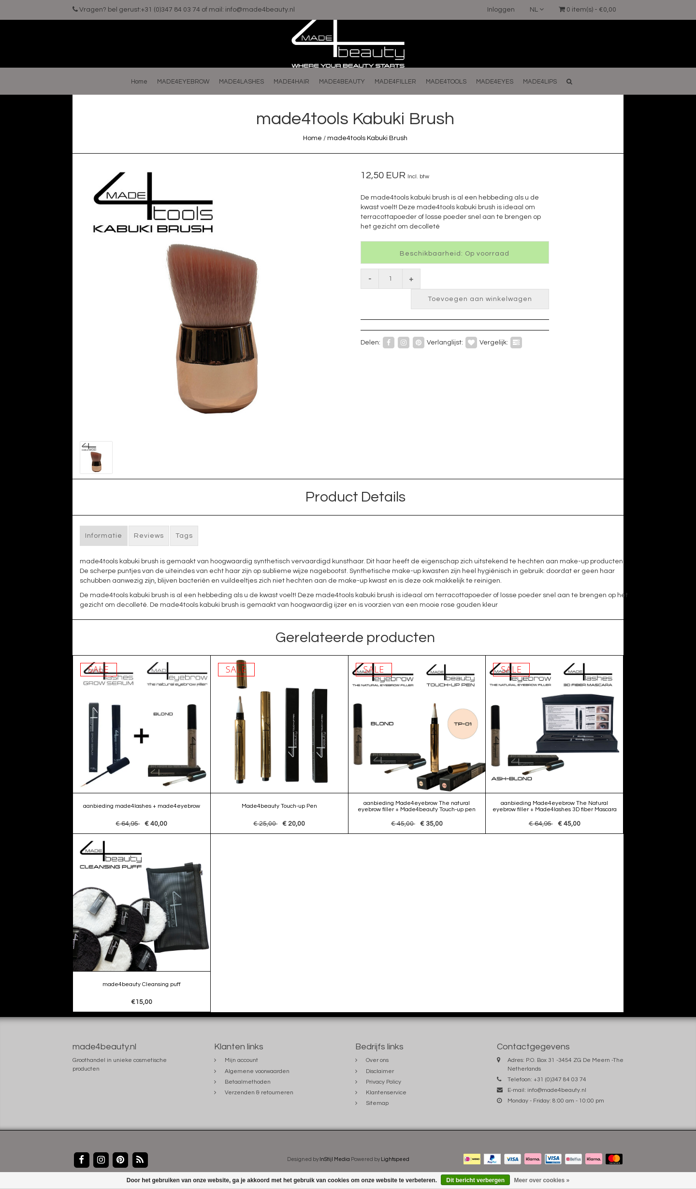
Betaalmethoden (248, 1082)
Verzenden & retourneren (259, 1092)
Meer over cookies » (541, 1180)
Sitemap (377, 1103)
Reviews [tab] (149, 535)
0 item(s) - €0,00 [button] (587, 9)
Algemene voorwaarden (257, 1071)
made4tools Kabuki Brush (367, 138)
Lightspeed (395, 1159)
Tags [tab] (184, 535)
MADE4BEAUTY (342, 81)
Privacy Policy (383, 1082)
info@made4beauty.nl (556, 1090)
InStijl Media (334, 1159)
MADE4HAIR (291, 81)
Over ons (377, 1060)
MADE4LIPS (540, 81)
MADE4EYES (494, 81)
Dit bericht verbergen (475, 1180)
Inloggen (501, 9)
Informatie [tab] (103, 535)
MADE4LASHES (241, 81)
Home (139, 81)
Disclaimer (380, 1071)
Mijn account (241, 1060)
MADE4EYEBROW (183, 81)
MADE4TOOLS (446, 81)
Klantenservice (386, 1092)
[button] (569, 81)
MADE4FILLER (395, 81)
